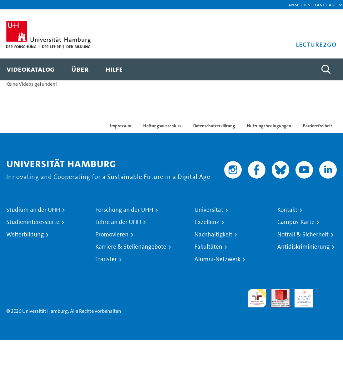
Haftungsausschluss (162, 126)
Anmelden (299, 4)
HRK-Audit (300, 296)
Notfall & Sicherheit (303, 235)
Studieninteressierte (32, 222)
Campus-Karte (296, 222)
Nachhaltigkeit (213, 235)
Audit (277, 292)
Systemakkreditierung (327, 292)
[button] (325, 4)
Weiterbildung (25, 235)
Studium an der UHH (33, 210)
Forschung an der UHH (124, 210)
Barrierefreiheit (317, 126)
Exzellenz (206, 222)
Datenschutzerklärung (214, 126)
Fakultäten (208, 247)
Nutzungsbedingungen (269, 126)
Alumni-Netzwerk (217, 259)
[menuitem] (30, 69)
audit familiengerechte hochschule (257, 298)
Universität (208, 210)
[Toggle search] (326, 69)
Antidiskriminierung (303, 247)
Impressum (120, 126)
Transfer (106, 259)
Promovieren (112, 235)
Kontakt (287, 210)
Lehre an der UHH (118, 222)
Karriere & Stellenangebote (130, 247)
